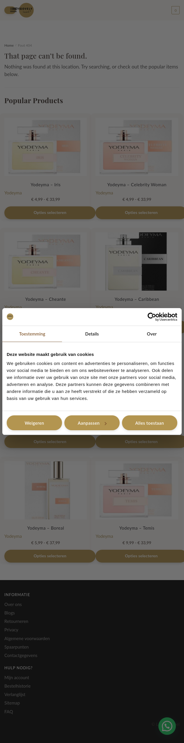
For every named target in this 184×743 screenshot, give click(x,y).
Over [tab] (152, 333)
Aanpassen (92, 423)
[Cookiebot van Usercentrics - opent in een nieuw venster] (151, 316)
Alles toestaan (149, 423)
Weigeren (34, 423)
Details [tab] (92, 333)
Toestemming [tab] (32, 333)
